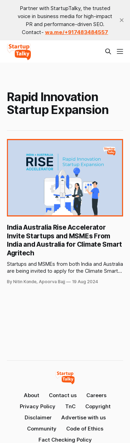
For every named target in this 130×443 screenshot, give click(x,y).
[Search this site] (108, 51)
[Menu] (119, 51)
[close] (121, 20)
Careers (96, 395)
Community (42, 428)
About (31, 395)
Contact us (63, 395)
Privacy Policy (37, 406)
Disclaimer (38, 417)
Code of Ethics (84, 428)
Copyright (98, 406)
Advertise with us (83, 417)
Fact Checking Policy (65, 439)
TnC (70, 406)
